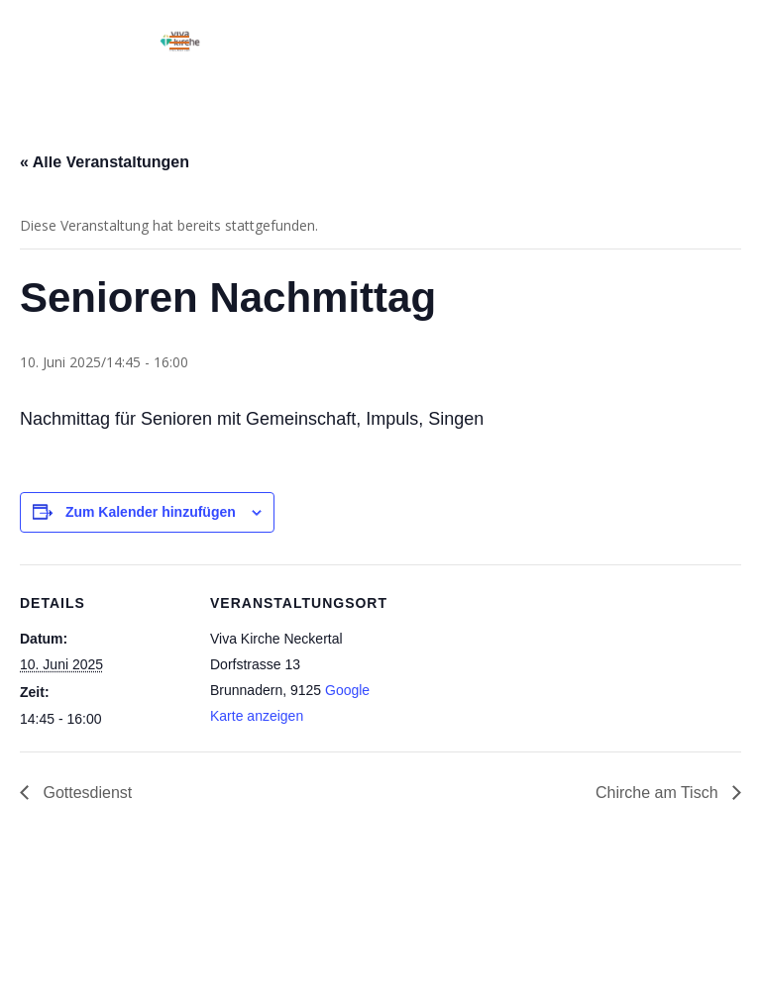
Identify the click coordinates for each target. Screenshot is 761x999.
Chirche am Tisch (659, 792)
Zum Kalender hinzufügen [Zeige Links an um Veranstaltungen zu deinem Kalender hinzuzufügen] (150, 512)
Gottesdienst (85, 792)
